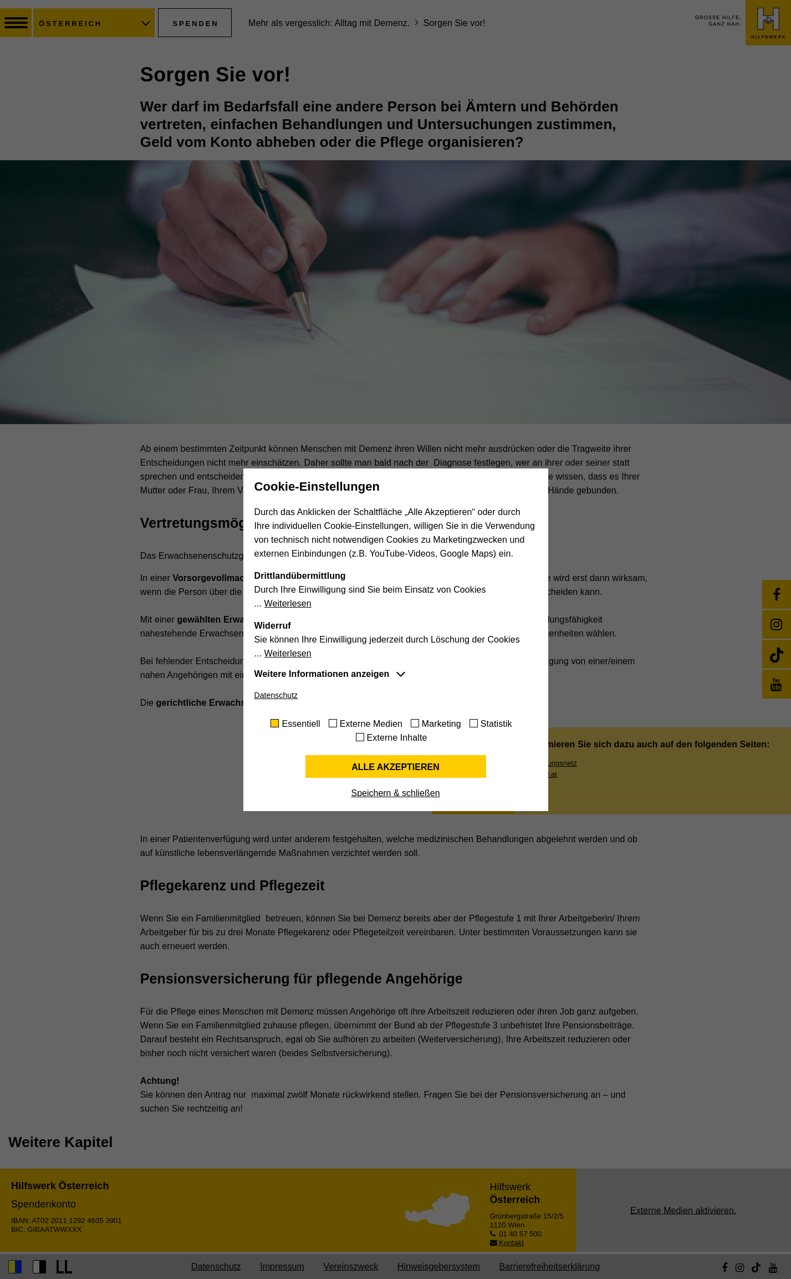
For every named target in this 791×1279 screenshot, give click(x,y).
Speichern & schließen (395, 793)
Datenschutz (276, 695)
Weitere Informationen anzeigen (322, 674)
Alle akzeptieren (395, 767)
